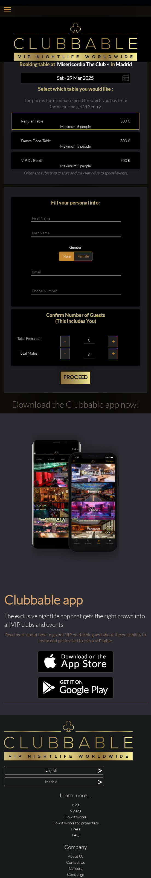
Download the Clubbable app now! (75, 404)
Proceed (75, 377)
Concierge (75, 874)
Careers (75, 868)
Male (66, 256)
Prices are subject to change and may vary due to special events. (76, 173)
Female (83, 256)
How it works (75, 817)
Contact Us (75, 862)
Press (75, 829)
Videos (75, 811)
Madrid (124, 64)
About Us (75, 856)
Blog (75, 805)
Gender (75, 247)
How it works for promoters (76, 823)
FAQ (75, 835)
